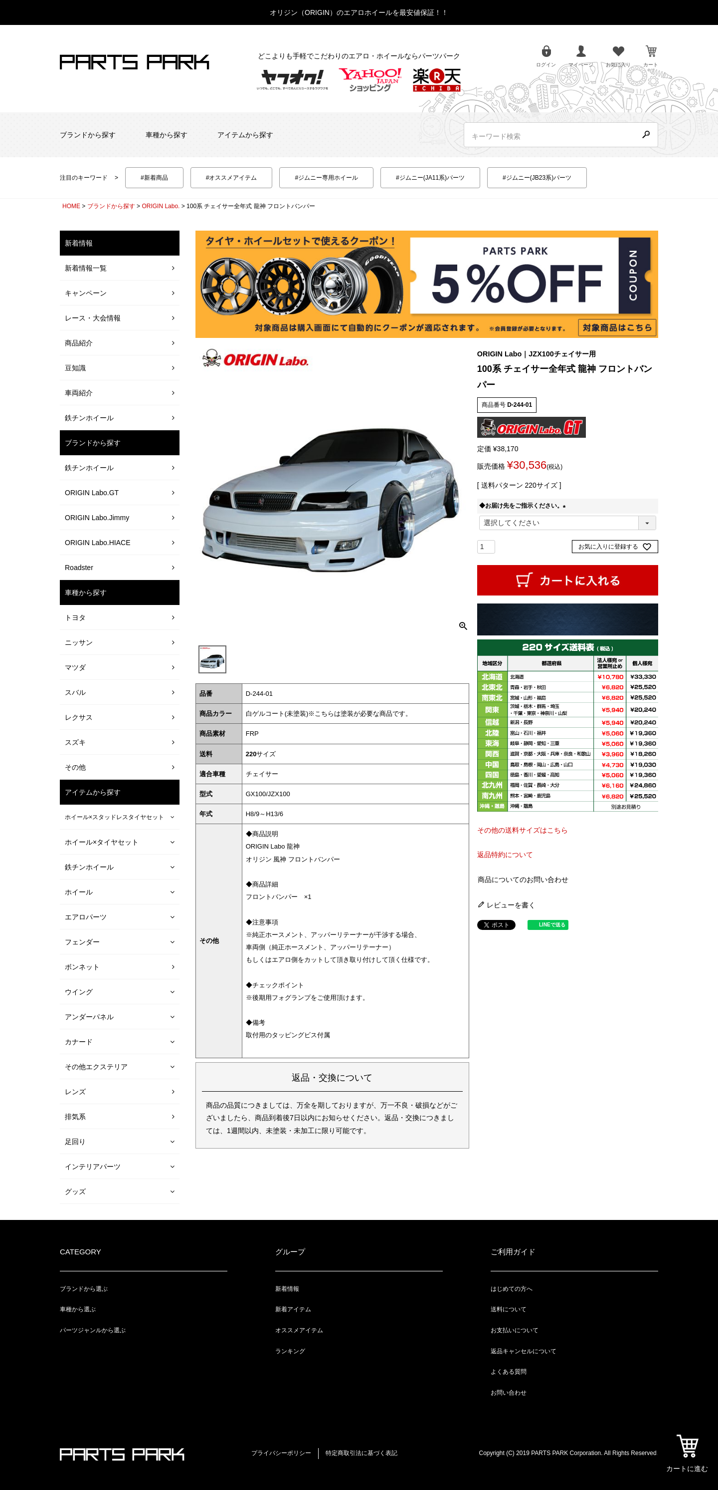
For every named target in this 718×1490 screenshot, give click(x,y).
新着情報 (287, 1288)
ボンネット (82, 967)
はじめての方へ (512, 1288)
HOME (71, 206)
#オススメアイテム (231, 177)
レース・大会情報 (93, 318)
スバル (75, 692)
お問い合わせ (509, 1392)
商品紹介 (79, 343)
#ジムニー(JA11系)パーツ (430, 177)
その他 (75, 767)
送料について (509, 1309)
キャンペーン (86, 293)
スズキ (75, 742)
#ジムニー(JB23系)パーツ (537, 177)
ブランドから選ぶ (84, 1288)
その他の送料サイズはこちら (522, 830)
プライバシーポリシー (281, 1453)
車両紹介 (79, 393)
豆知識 (75, 368)
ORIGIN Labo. (161, 206)
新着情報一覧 (86, 268)
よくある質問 (509, 1371)
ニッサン (79, 642)
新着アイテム (293, 1309)
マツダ (75, 667)
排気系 (75, 1117)
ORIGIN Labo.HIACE (98, 543)
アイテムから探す (245, 135)
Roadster (79, 568)
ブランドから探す (88, 135)
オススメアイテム (299, 1330)
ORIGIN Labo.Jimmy (97, 518)
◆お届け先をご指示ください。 (524, 505)
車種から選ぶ (78, 1309)
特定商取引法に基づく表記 (361, 1453)
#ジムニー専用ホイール (326, 177)
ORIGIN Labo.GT (92, 493)
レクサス (79, 717)
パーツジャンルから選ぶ (93, 1330)
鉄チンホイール (89, 418)
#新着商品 (154, 177)
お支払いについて (514, 1330)
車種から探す (166, 135)
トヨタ (75, 617)
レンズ (75, 1092)
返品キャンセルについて (523, 1351)
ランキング (290, 1351)
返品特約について (505, 855)
